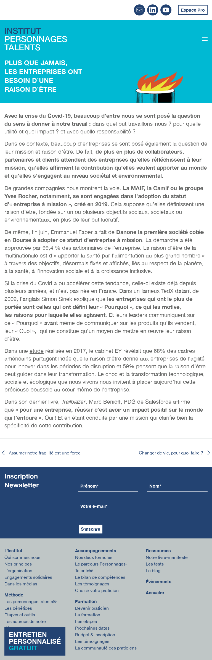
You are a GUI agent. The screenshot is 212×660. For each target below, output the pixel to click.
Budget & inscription (95, 634)
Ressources (158, 550)
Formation (86, 601)
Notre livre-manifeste (167, 557)
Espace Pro (193, 9)
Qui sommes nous (22, 557)
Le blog (153, 570)
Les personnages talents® (30, 601)
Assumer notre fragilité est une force (40, 452)
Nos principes (18, 563)
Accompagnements (95, 550)
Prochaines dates (92, 627)
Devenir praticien (92, 608)
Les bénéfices (18, 608)
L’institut (13, 550)
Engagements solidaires (28, 577)
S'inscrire (90, 529)
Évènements (158, 581)
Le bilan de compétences (100, 577)
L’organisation (18, 570)
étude (37, 351)
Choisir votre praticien (97, 590)
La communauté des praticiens (106, 647)
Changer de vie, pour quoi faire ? (175, 452)
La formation (87, 614)
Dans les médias (20, 583)
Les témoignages (92, 583)
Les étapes (86, 621)
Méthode (13, 594)
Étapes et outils (19, 614)
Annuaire (155, 592)
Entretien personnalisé (35, 641)
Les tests (155, 563)
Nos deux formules (93, 557)
